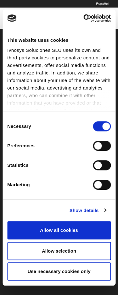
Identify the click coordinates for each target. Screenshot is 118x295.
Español (102, 4)
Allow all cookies (59, 230)
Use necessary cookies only (58, 271)
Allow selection (59, 251)
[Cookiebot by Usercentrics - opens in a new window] (84, 18)
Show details (84, 210)
